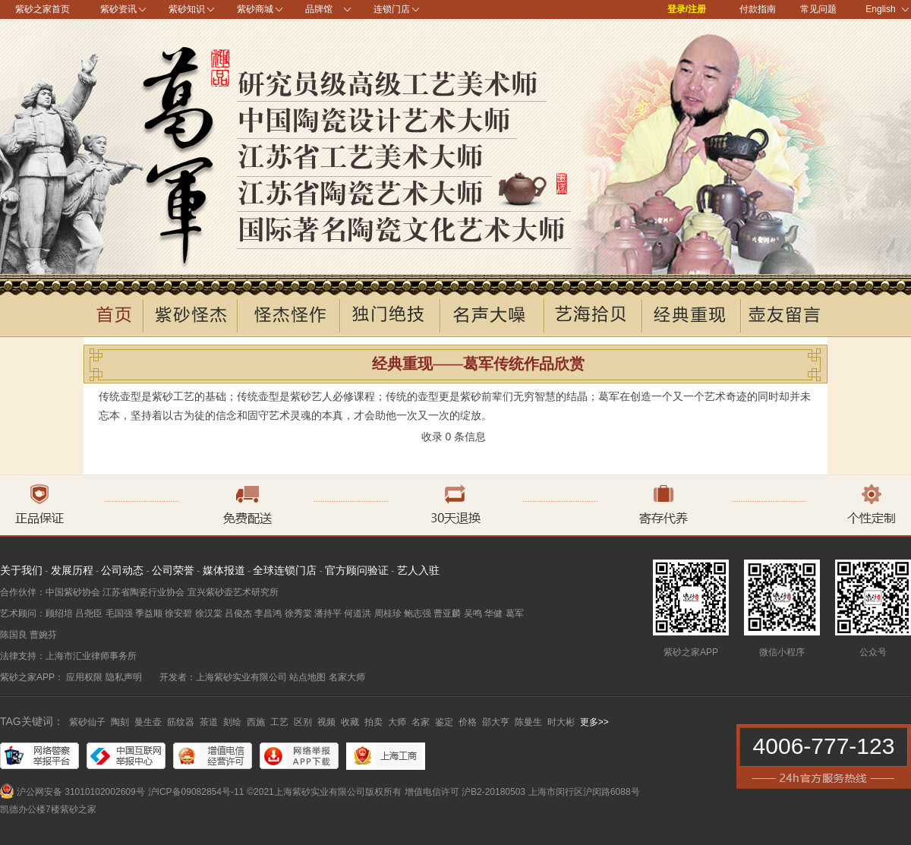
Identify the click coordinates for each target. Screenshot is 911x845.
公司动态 (122, 570)
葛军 (515, 613)
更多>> (594, 722)
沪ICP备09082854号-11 (196, 792)
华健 (493, 613)
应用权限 (84, 677)
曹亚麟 (447, 613)
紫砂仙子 (87, 722)
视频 (326, 722)
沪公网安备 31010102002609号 (81, 792)
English (887, 9)
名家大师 (347, 677)
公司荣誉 (173, 570)
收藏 (350, 722)
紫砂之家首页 (42, 9)
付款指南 (757, 9)
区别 (303, 722)
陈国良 (13, 634)
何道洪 (357, 613)
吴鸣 (473, 613)
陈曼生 (528, 722)
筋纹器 (180, 722)
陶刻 (120, 722)
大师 (397, 722)
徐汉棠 (208, 613)
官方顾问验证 (357, 570)
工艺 (279, 722)
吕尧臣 (88, 613)
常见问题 (818, 9)
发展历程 (72, 570)
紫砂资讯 (118, 9)
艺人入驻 (418, 570)
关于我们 (21, 570)
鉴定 (444, 722)
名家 (420, 722)
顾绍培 (59, 613)
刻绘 (232, 722)
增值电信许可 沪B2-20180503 (465, 792)
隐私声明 (124, 677)
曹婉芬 (43, 634)
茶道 (209, 722)
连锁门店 (392, 9)
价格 (468, 722)
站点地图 (307, 677)
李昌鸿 (268, 613)
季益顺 (148, 613)
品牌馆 (319, 9)
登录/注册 (686, 9)
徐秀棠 (298, 613)
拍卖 (373, 722)
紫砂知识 (187, 9)
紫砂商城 (255, 9)
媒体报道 (224, 570)
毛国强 (119, 613)
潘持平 (328, 613)
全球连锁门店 (285, 570)
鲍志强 (417, 613)
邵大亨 (495, 722)
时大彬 (561, 722)
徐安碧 (178, 613)
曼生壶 (148, 722)
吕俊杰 (238, 613)
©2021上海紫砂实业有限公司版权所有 (324, 792)
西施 (256, 722)
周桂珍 (388, 613)
